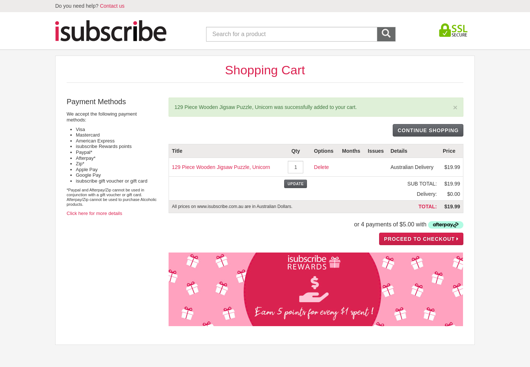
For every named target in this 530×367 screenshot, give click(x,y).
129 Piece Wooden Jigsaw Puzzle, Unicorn (221, 167)
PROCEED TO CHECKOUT (421, 239)
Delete (321, 167)
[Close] (455, 107)
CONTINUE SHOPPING (428, 130)
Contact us (112, 6)
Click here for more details (94, 213)
